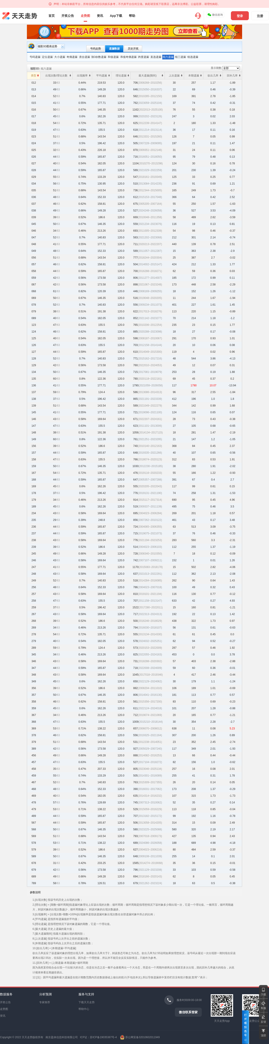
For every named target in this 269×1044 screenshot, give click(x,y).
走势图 (85, 15)
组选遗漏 (192, 57)
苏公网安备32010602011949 (142, 1037)
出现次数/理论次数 (58, 75)
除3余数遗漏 (98, 57)
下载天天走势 (86, 1002)
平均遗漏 (103, 75)
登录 (240, 16)
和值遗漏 (113, 57)
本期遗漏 (195, 75)
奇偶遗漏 (72, 57)
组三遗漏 (180, 57)
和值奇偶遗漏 (128, 57)
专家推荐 (44, 1002)
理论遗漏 (122, 75)
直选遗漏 (155, 57)
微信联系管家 (188, 1012)
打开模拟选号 (245, 1027)
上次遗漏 (175, 75)
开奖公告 (67, 15)
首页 (51, 15)
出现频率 (84, 75)
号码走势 (95, 48)
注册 (260, 16)
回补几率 (234, 75)
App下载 (116, 15)
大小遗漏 (59, 57)
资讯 (100, 15)
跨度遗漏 (143, 57)
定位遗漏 (47, 57)
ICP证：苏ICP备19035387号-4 (98, 1037)
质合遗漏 (84, 57)
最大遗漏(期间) (151, 75)
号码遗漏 (35, 57)
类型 (35, 75)
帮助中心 (83, 1009)
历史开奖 (133, 48)
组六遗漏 (168, 57)
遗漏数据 (114, 48)
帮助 (132, 15)
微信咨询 (215, 15)
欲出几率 (214, 75)
